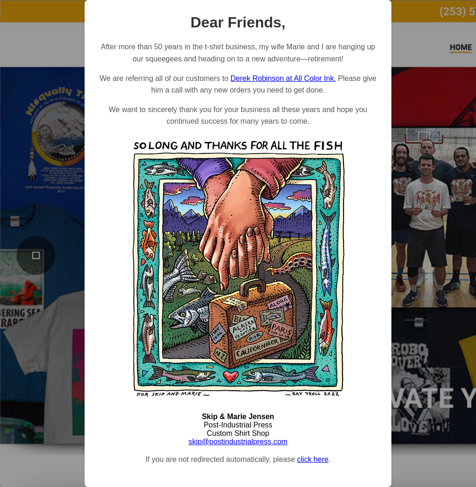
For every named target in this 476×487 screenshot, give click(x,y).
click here (313, 459)
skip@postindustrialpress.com (238, 442)
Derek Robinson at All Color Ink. (283, 78)
